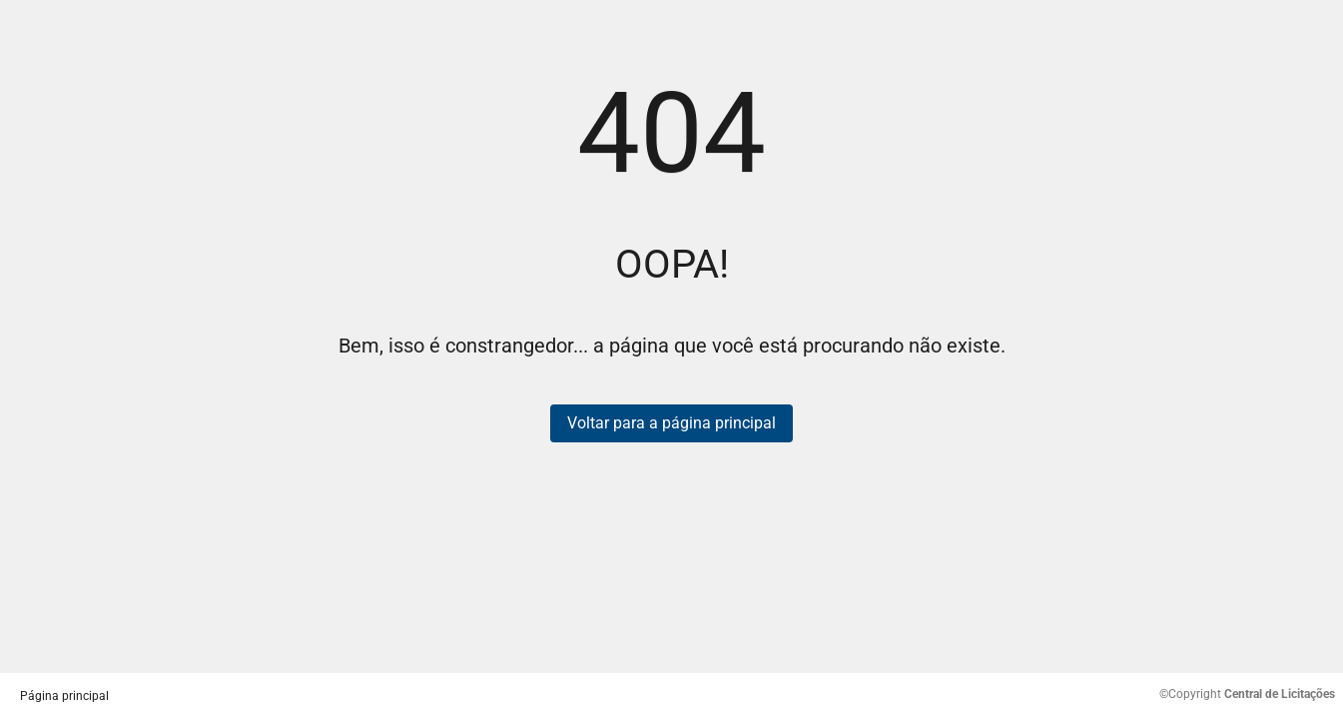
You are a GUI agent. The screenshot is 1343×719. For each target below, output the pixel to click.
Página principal (64, 696)
